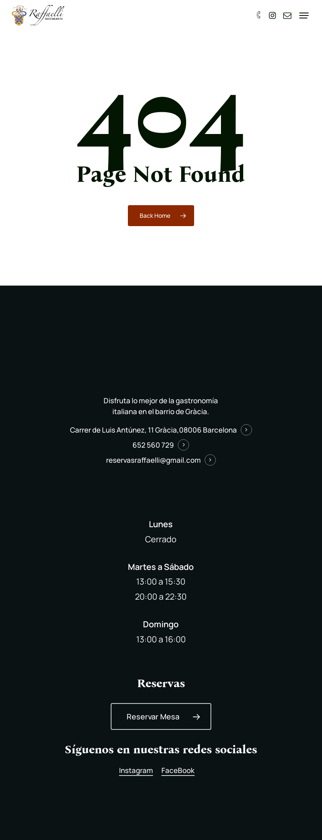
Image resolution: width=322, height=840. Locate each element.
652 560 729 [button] (153, 445)
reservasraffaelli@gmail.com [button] (153, 460)
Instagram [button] (136, 770)
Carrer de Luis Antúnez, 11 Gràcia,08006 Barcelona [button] (153, 430)
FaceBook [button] (178, 770)
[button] (304, 15)
